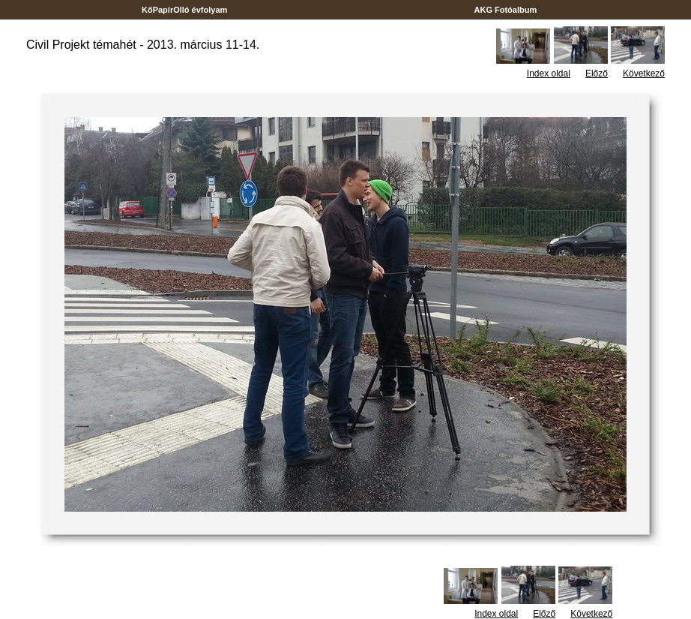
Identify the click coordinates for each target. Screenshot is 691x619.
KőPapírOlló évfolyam (184, 9)
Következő (644, 73)
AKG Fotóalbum (506, 9)
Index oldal (548, 73)
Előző (596, 73)
